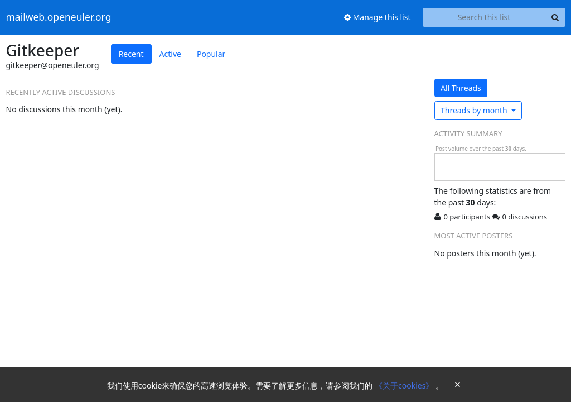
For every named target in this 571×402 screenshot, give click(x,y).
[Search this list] (484, 17)
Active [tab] (170, 54)
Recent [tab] (131, 54)
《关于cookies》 (405, 385)
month (475, 110)
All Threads (461, 88)
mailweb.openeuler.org (59, 17)
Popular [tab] (211, 54)
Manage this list (377, 17)
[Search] (555, 17)
